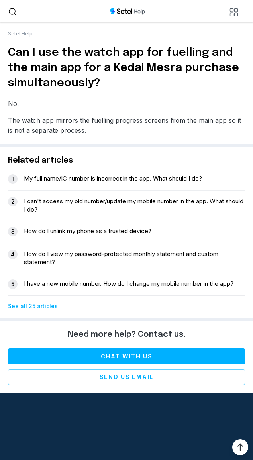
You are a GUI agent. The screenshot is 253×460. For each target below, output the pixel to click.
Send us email (127, 377)
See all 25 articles (33, 306)
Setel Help (20, 34)
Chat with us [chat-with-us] (127, 356)
